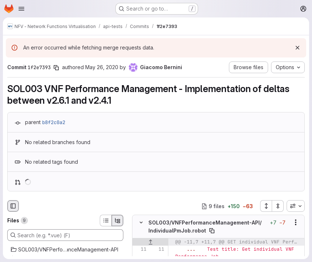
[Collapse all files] (278, 206)
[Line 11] (140, 249)
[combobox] (296, 206)
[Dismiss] (297, 47)
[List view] (105, 220)
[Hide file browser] (13, 206)
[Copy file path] (212, 230)
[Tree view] (117, 220)
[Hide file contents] (141, 222)
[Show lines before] (150, 242)
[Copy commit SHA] (56, 67)
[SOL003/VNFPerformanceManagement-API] (65, 249)
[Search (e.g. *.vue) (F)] (65, 235)
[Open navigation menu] (21, 9)
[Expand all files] (266, 206)
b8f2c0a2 (53, 122)
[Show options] (295, 222)
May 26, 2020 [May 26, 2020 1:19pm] (101, 67)
